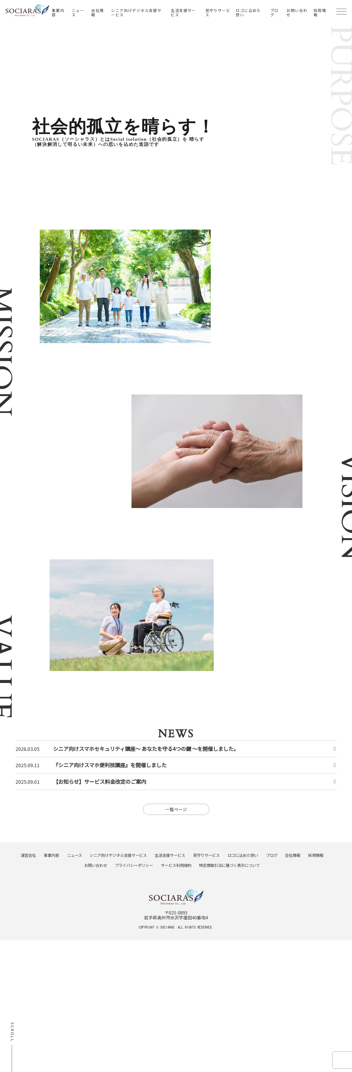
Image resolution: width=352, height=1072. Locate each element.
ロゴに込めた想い (248, 12)
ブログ (274, 12)
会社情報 (97, 12)
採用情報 (320, 12)
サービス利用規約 (176, 865)
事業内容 (58, 12)
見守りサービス (217, 12)
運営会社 (28, 855)
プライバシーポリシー (134, 865)
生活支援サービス (183, 12)
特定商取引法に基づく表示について (229, 865)
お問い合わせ (296, 12)
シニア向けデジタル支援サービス (136, 12)
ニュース (78, 12)
